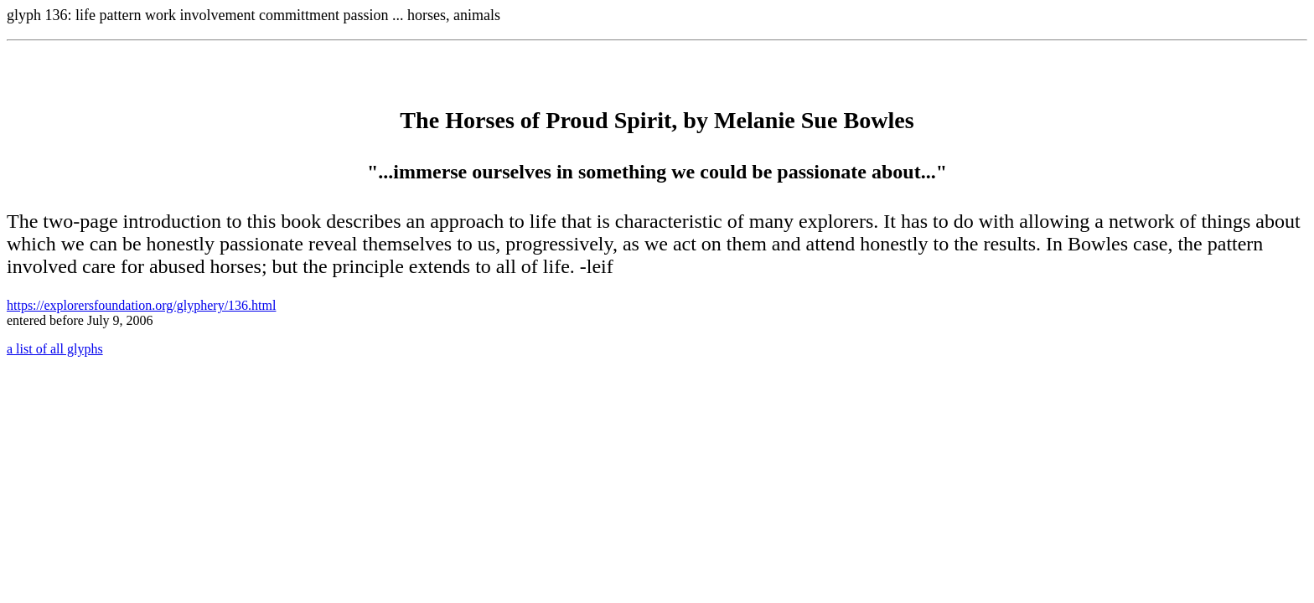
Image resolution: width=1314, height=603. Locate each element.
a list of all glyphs (55, 349)
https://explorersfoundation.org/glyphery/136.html (141, 305)
